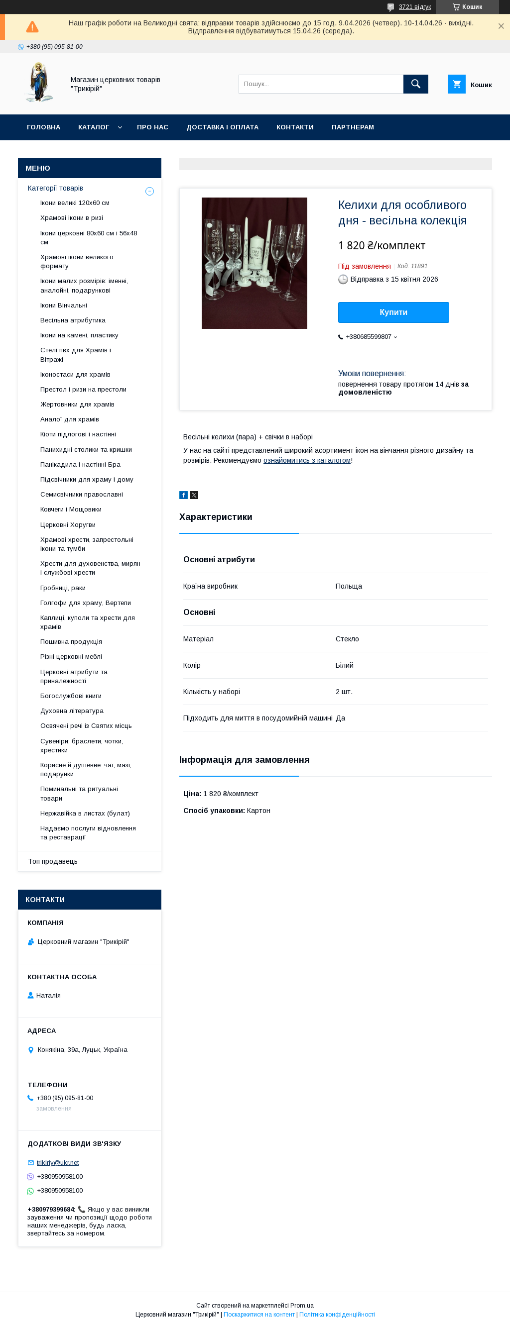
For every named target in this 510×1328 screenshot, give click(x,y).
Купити (394, 312)
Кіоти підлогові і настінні (78, 434)
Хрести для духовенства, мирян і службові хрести (90, 568)
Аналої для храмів (69, 419)
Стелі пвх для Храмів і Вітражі (75, 354)
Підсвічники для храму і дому (86, 479)
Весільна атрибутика (73, 320)
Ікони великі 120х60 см (75, 202)
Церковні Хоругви (68, 524)
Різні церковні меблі (71, 656)
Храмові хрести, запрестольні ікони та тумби (86, 544)
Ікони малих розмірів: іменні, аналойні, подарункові (84, 285)
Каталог (93, 127)
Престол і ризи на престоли (83, 389)
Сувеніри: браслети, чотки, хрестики (81, 745)
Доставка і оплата (222, 127)
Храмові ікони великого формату (77, 261)
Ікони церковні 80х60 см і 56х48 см (88, 237)
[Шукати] (415, 84)
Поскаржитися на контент (259, 1314)
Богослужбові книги (71, 696)
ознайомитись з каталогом (307, 460)
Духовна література (72, 711)
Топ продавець (53, 861)
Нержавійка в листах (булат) (85, 813)
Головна (43, 127)
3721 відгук (415, 6)
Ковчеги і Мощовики (71, 509)
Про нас (152, 127)
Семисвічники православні (81, 494)
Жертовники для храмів (77, 404)
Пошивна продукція (71, 641)
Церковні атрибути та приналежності (74, 676)
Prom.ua (302, 1305)
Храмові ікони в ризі (71, 217)
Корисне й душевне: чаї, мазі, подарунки (85, 769)
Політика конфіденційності (337, 1314)
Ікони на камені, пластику (79, 335)
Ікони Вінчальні (63, 305)
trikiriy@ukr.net (58, 1162)
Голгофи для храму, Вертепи (85, 603)
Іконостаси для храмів (75, 374)
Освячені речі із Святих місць (86, 725)
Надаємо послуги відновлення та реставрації (88, 832)
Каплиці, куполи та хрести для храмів (87, 622)
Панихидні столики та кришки (86, 449)
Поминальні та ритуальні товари (79, 793)
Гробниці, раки (63, 588)
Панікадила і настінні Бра (80, 464)
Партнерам (353, 127)
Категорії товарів (55, 188)
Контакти (295, 127)
